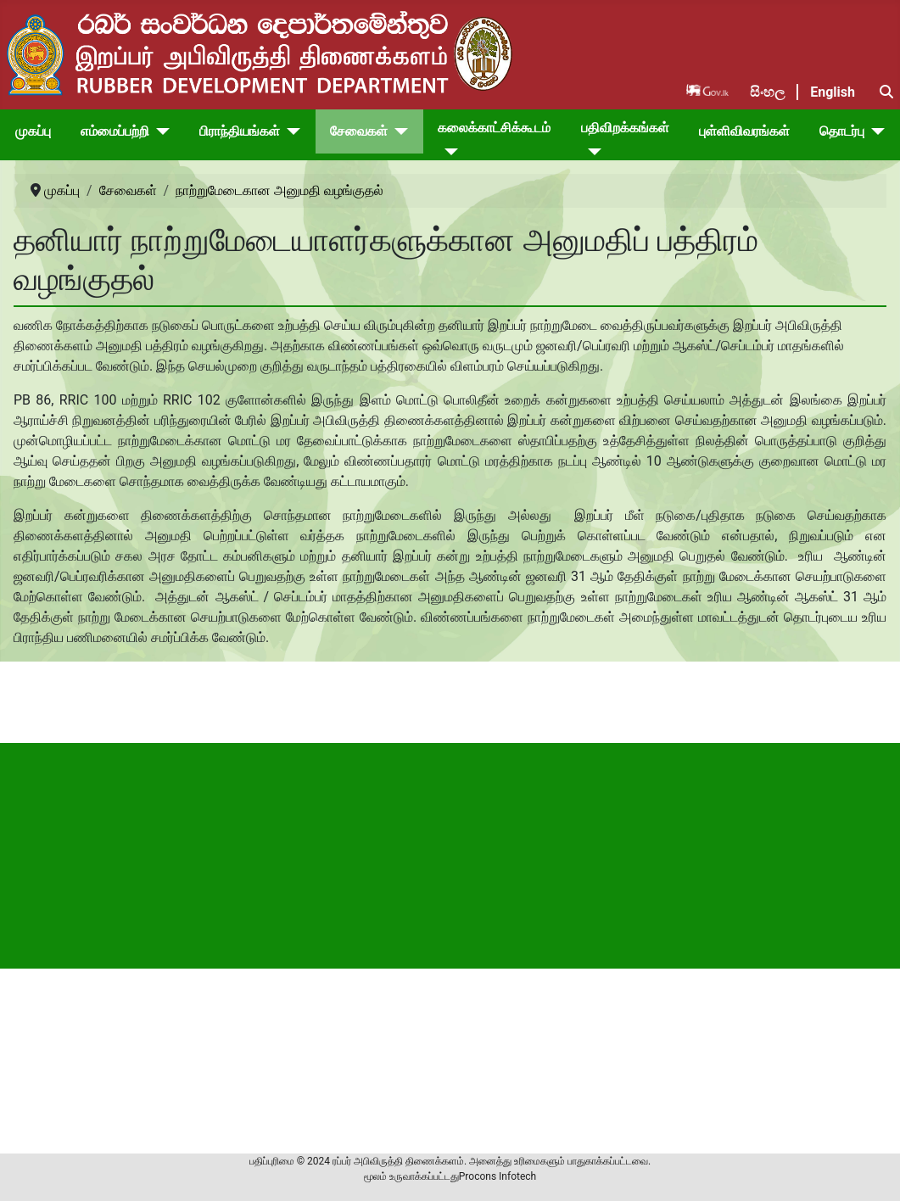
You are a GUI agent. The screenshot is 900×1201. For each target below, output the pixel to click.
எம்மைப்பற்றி (115, 131)
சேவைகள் (359, 131)
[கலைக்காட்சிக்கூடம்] (448, 151)
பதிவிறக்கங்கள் (625, 128)
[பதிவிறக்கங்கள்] (591, 151)
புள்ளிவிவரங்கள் (744, 131)
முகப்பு (33, 131)
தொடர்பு (841, 131)
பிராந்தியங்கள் (239, 131)
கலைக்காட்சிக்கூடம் (494, 128)
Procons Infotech (497, 1176)
